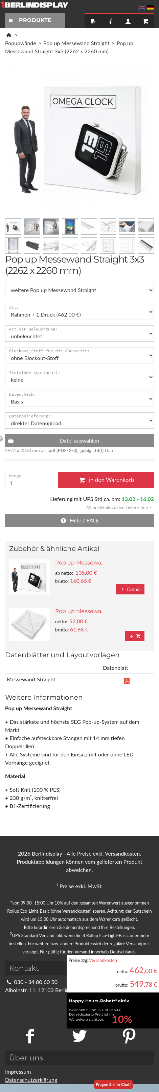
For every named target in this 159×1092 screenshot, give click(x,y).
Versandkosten (103, 960)
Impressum (18, 1071)
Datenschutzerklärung (31, 1079)
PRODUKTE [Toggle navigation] (29, 20)
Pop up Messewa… (80, 562)
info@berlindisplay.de (35, 998)
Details (130, 589)
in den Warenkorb (106, 479)
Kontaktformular (29, 1006)
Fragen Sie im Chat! (113, 1084)
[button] (117, 507)
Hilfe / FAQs (79, 520)
